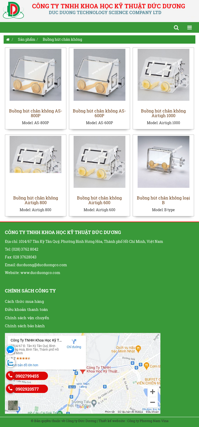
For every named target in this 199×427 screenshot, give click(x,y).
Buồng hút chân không (62, 39)
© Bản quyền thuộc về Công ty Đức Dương (63, 420)
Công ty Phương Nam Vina (147, 420)
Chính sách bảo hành (25, 325)
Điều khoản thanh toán (26, 309)
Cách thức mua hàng (24, 301)
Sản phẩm (26, 39)
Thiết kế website (111, 420)
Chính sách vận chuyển (27, 317)
